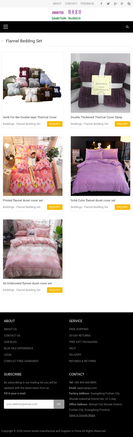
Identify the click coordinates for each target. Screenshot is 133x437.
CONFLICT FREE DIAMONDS (21, 361)
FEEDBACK (87, 3)
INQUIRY (54, 124)
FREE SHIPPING (79, 329)
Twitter (108, 3)
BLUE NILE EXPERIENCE (18, 348)
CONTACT (71, 3)
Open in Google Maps (82, 415)
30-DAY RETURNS (80, 335)
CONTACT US (12, 335)
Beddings (8, 124)
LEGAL (8, 354)
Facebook (101, 3)
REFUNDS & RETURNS (82, 361)
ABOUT (57, 3)
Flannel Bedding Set (24, 41)
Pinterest (122, 3)
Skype (129, 3)
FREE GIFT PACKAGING (83, 342)
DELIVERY (75, 354)
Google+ (115, 3)
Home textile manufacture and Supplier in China (52, 431)
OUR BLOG (10, 342)
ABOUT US (10, 329)
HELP (72, 348)
